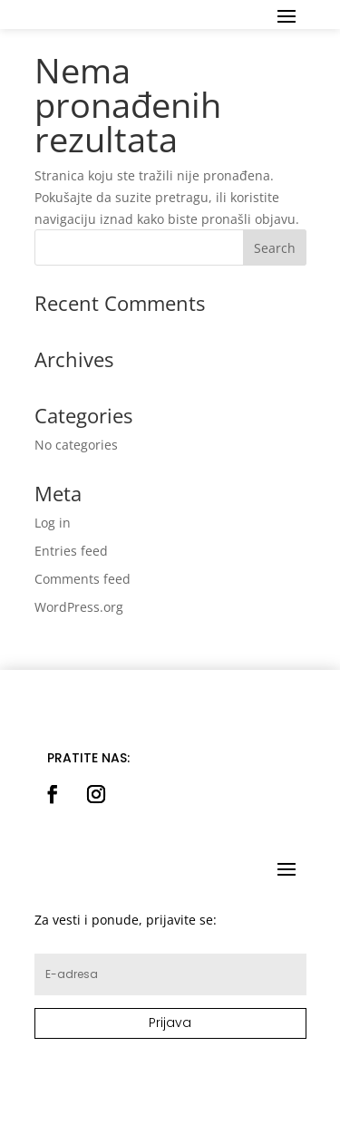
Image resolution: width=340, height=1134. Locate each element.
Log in (52, 522)
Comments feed (82, 578)
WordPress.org (78, 606)
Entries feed (71, 550)
